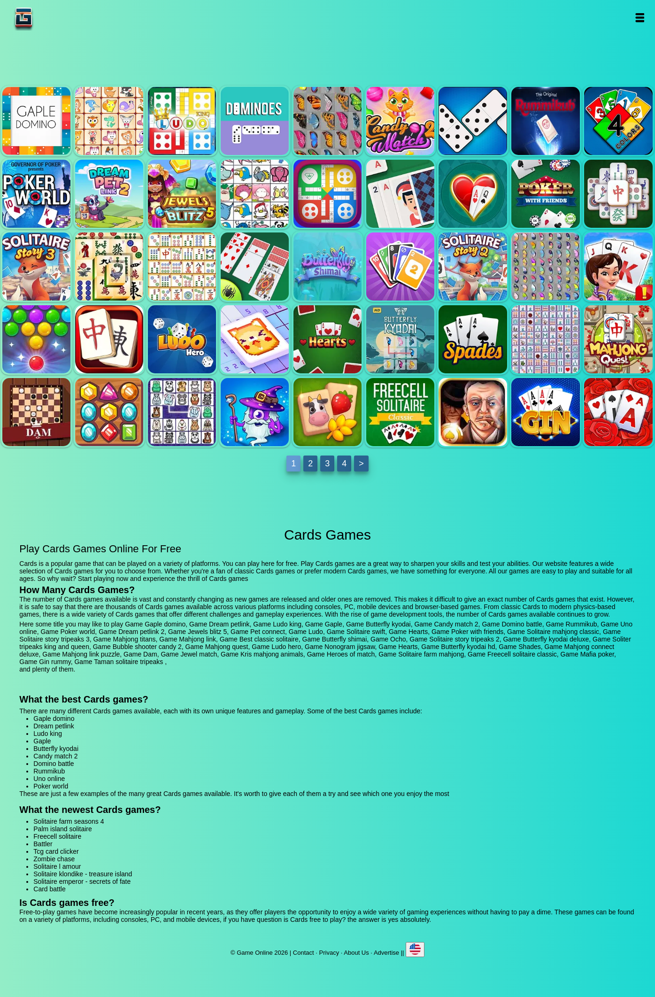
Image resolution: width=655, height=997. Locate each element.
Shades (473, 339)
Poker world (36, 194)
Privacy (329, 952)
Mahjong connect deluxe (545, 339)
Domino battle (473, 121)
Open (639, 17)
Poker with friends (545, 194)
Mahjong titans (109, 266)
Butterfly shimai (327, 266)
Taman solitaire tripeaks (618, 412)
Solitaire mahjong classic (618, 194)
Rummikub (545, 121)
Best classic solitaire (255, 266)
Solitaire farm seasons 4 (68, 821)
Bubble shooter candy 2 (36, 339)
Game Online (53, 17)
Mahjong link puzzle (618, 339)
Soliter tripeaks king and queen (618, 266)
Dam (36, 412)
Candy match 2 (400, 121)
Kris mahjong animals (182, 412)
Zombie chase (54, 859)
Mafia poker (473, 412)
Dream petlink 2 (109, 194)
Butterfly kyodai (327, 121)
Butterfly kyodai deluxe (545, 266)
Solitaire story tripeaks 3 (36, 266)
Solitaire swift (400, 194)
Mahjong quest (109, 339)
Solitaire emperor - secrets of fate (82, 881)
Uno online (618, 121)
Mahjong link (182, 266)
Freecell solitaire (57, 836)
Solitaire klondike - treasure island (82, 874)
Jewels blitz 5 (182, 194)
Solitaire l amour (57, 866)
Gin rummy (545, 412)
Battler (42, 844)
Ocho (400, 266)
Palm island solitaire (62, 829)
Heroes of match (255, 412)
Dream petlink (109, 121)
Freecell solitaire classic (400, 412)
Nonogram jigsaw (255, 339)
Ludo (327, 194)
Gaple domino (36, 121)
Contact (303, 952)
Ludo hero (182, 339)
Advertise (386, 952)
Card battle (49, 889)
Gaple (255, 121)
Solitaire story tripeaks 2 (473, 266)
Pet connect (255, 194)
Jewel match (109, 412)
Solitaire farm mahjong (327, 412)
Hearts (473, 194)
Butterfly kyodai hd (400, 339)
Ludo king (182, 121)
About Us (356, 952)
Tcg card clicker (55, 851)
